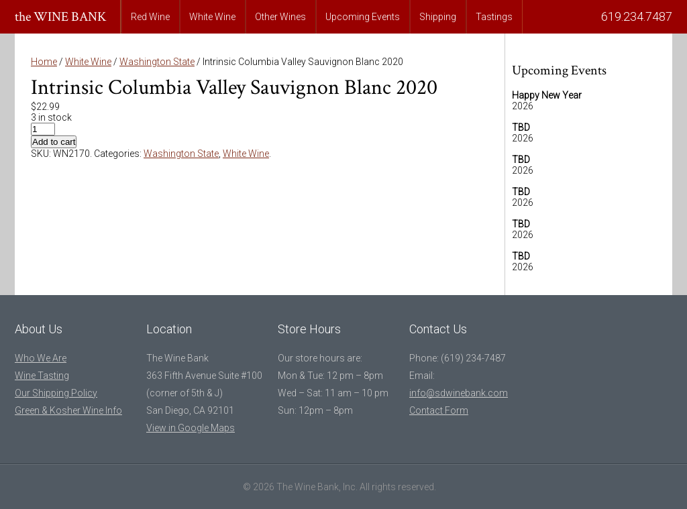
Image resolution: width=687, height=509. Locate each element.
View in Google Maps (190, 427)
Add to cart (53, 142)
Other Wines (280, 16)
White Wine (212, 16)
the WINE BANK (61, 16)
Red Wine (150, 16)
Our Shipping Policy (56, 393)
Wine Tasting (42, 375)
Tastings (494, 16)
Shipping (437, 16)
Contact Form (438, 410)
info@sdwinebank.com (458, 393)
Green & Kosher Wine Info (68, 410)
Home (44, 61)
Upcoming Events (362, 16)
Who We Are (40, 358)
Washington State (157, 61)
